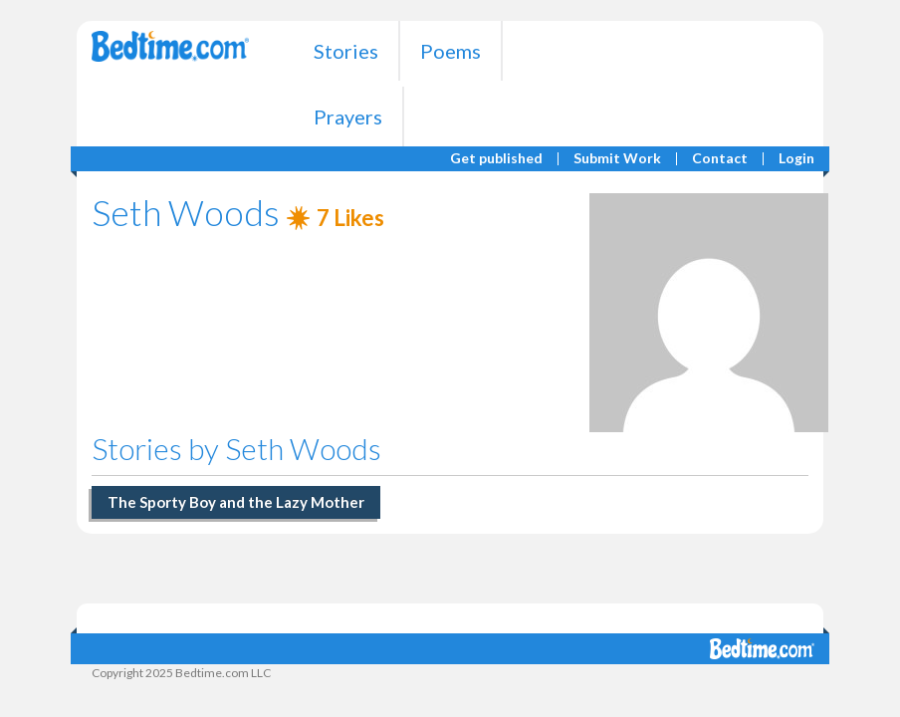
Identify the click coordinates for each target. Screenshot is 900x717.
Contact (720, 158)
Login (796, 158)
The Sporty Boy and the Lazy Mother (236, 502)
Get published (496, 158)
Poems (450, 51)
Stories (346, 51)
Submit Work (617, 158)
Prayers (348, 116)
